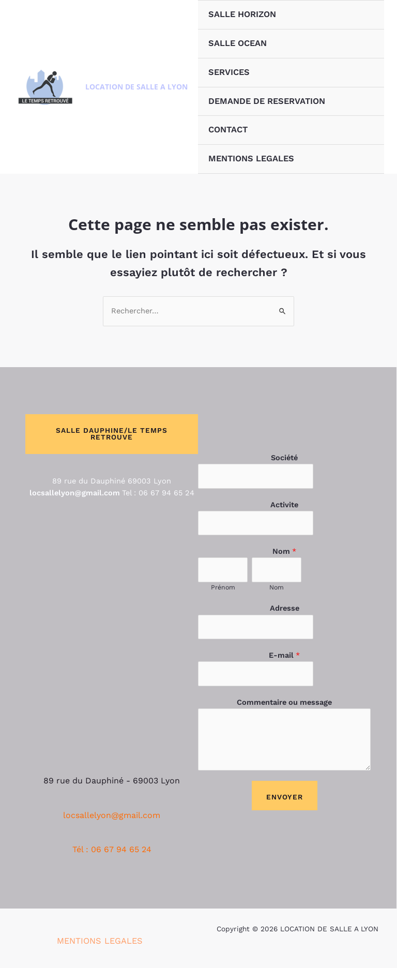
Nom (284, 551)
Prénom (223, 587)
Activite (284, 504)
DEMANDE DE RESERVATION (266, 101)
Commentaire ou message (284, 702)
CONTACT (228, 129)
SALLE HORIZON (242, 14)
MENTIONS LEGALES (251, 158)
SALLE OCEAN (237, 43)
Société (284, 457)
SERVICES (229, 72)
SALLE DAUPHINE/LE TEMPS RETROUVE (111, 434)
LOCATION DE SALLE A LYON (136, 87)
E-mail (284, 655)
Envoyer (284, 797)
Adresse (284, 608)
